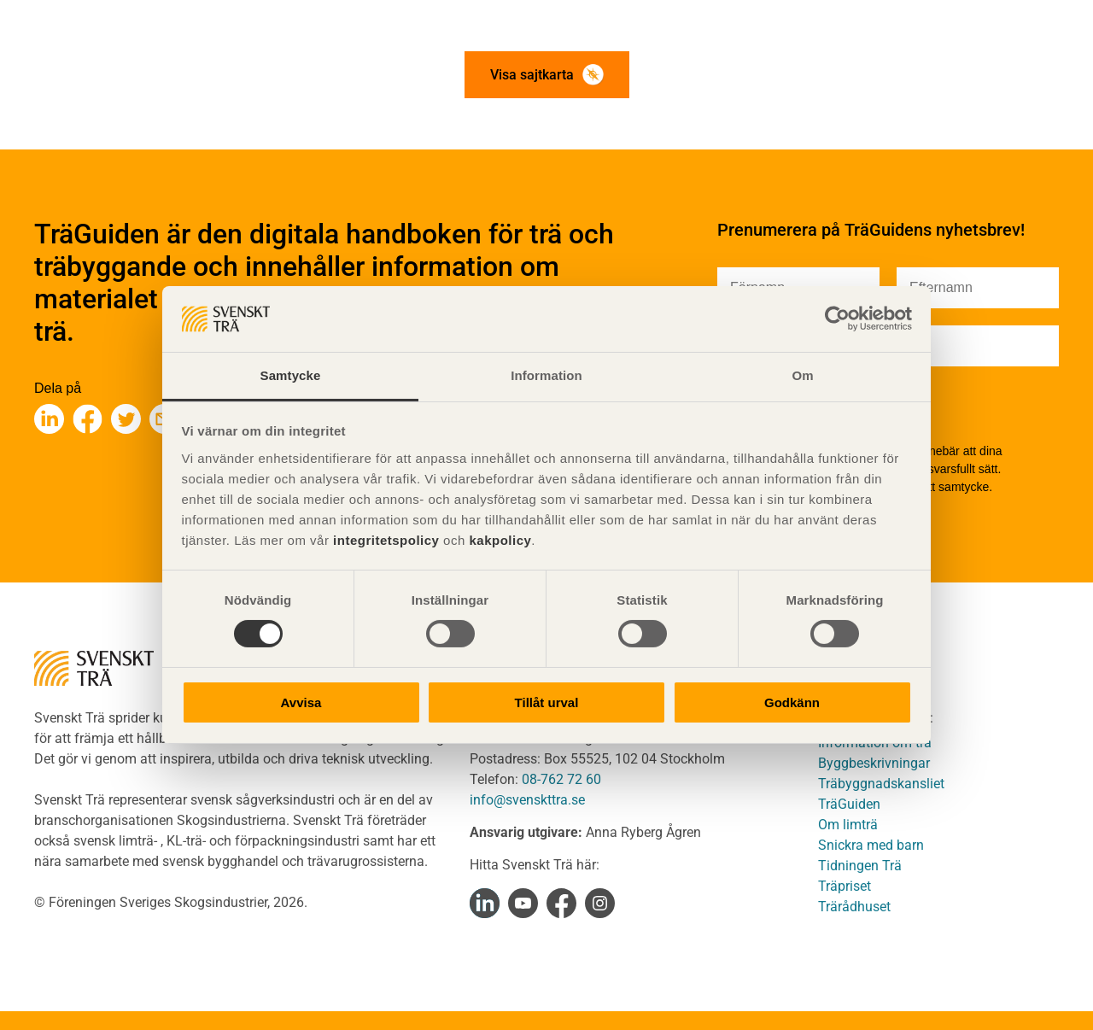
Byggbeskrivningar (874, 763)
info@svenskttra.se (527, 800)
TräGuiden (849, 804)
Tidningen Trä (860, 865)
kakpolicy (500, 540)
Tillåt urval (547, 702)
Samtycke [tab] (290, 375)
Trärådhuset (854, 906)
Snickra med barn (871, 845)
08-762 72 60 (561, 779)
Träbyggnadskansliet (881, 783)
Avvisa (301, 702)
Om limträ (848, 824)
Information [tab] (546, 375)
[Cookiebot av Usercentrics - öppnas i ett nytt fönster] (837, 318)
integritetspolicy (384, 540)
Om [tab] (802, 375)
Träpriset (844, 886)
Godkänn (792, 702)
